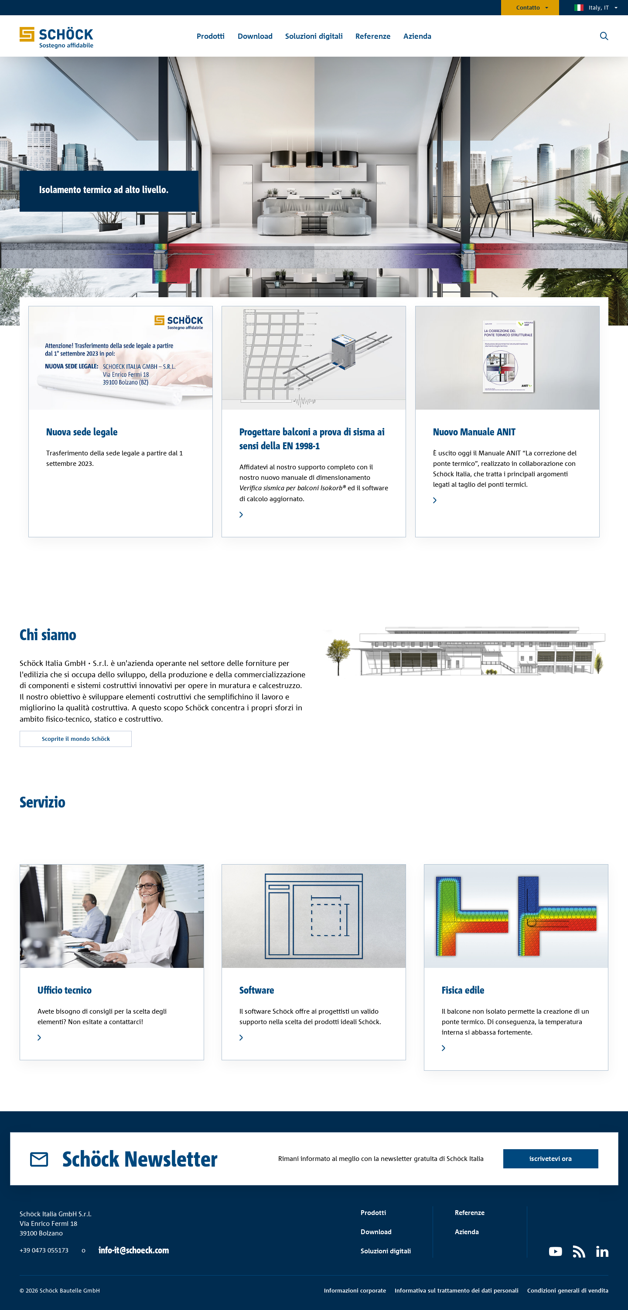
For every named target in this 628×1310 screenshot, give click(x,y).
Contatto (528, 7)
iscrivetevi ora (550, 1158)
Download (376, 1232)
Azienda (467, 1232)
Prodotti (373, 1212)
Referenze (470, 1212)
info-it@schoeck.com (134, 1250)
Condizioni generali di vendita (567, 1290)
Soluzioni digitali (386, 1251)
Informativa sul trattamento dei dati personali (457, 1290)
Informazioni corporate (355, 1290)
